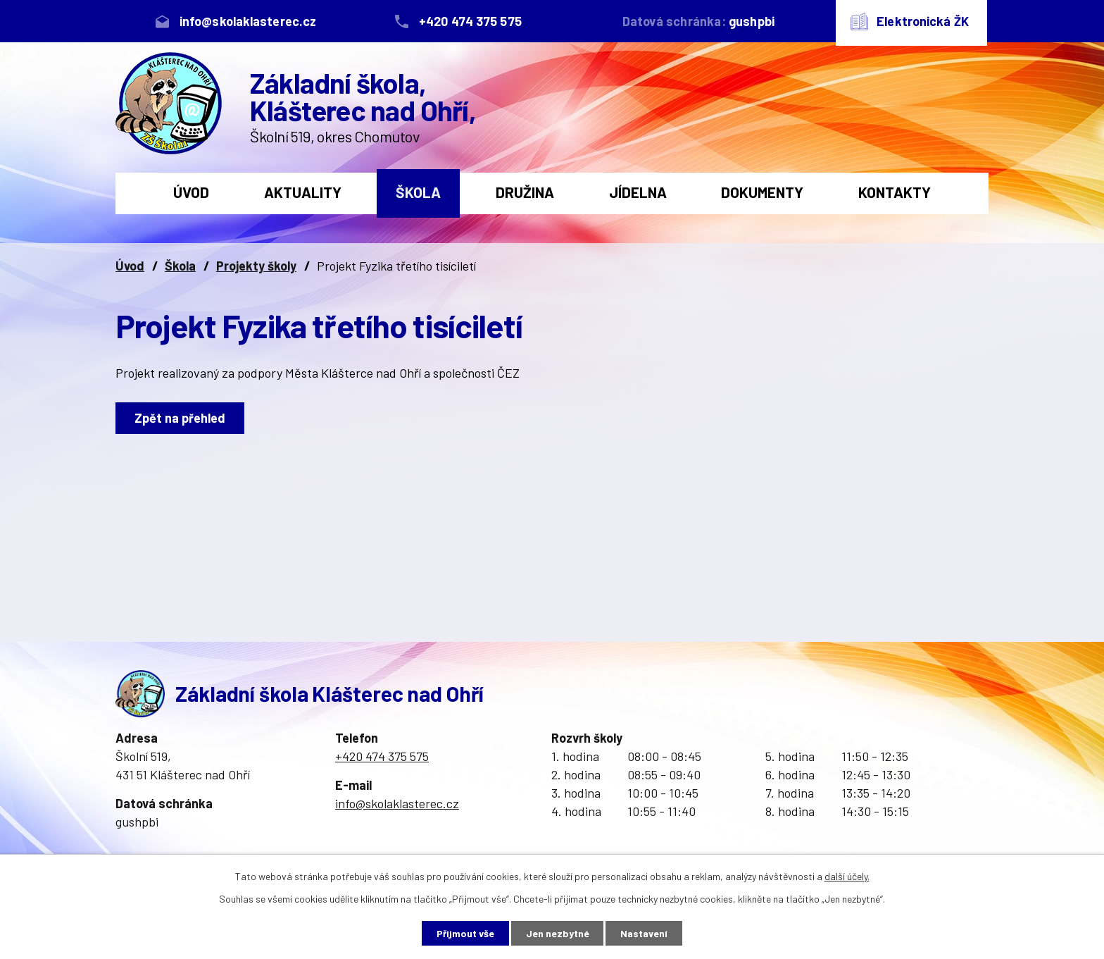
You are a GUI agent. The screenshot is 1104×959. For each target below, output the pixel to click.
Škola (418, 192)
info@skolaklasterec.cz (397, 803)
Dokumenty (762, 192)
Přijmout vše (465, 933)
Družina (525, 192)
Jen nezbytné (557, 933)
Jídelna (638, 192)
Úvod (191, 192)
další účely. (847, 876)
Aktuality (302, 192)
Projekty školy (256, 265)
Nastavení (644, 933)
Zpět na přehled (179, 418)
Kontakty (894, 192)
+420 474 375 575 (382, 756)
